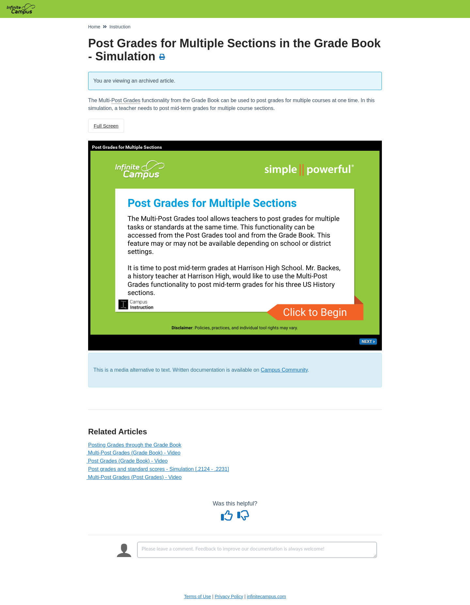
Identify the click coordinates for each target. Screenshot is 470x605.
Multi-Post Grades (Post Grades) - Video (134, 477)
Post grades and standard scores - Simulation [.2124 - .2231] (158, 469)
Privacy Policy (229, 596)
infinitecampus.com (266, 596)
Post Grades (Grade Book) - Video (128, 461)
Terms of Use (197, 596)
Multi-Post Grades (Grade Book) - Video (134, 453)
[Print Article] (162, 57)
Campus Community (284, 370)
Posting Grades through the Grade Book (134, 445)
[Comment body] (257, 550)
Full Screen (106, 126)
